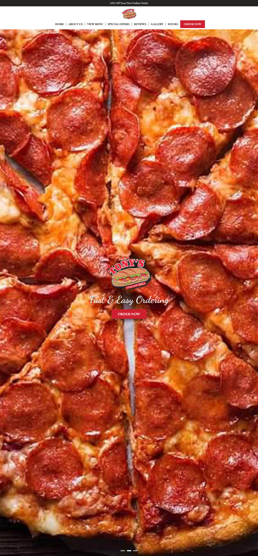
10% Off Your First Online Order (129, 3)
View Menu (95, 24)
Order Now (192, 24)
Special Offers (119, 24)
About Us (75, 24)
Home (59, 24)
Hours (173, 24)
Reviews (140, 24)
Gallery (157, 24)
